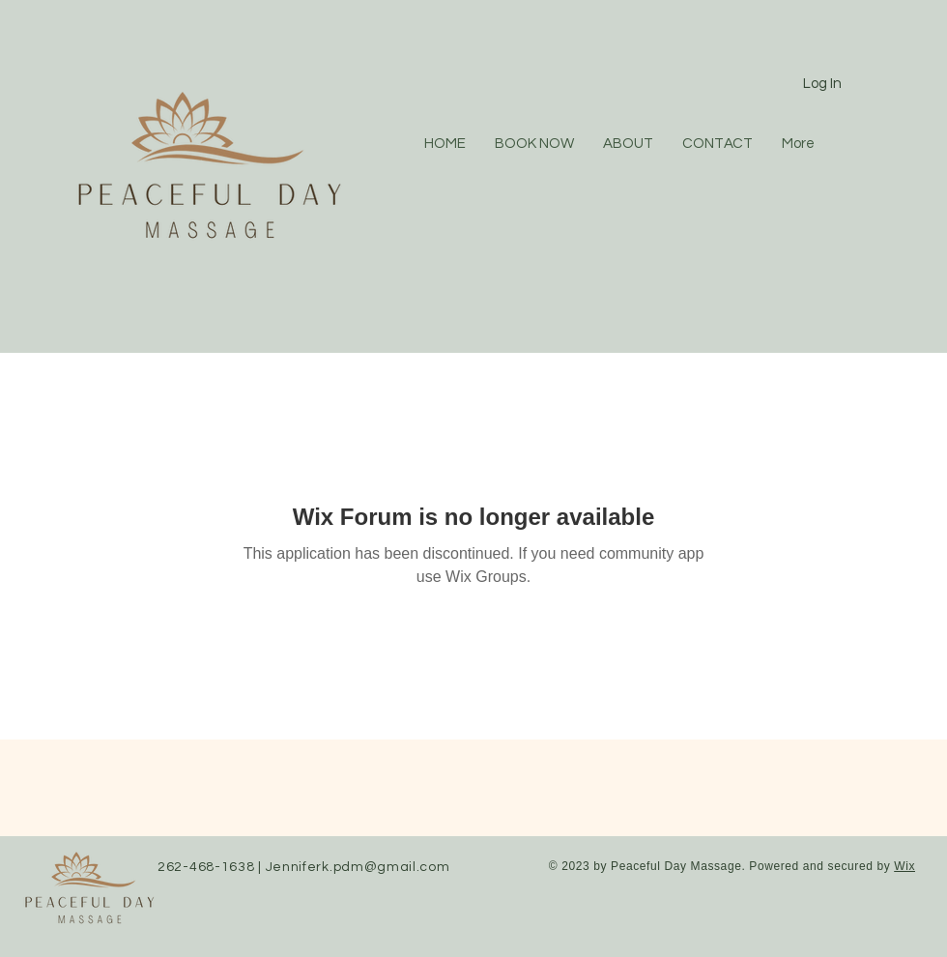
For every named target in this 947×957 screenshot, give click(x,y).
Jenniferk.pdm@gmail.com (358, 867)
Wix (904, 866)
